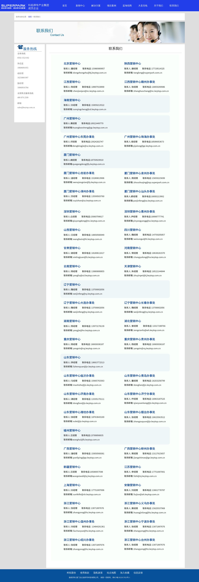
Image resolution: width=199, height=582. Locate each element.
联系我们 (174, 5)
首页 (64, 5)
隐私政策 (98, 573)
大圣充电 (142, 5)
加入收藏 (124, 573)
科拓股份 (71, 573)
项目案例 (111, 5)
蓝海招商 (127, 5)
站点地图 (111, 573)
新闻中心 (80, 5)
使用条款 (84, 573)
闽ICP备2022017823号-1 (121, 577)
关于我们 (158, 5)
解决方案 (95, 5)
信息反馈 (138, 573)
